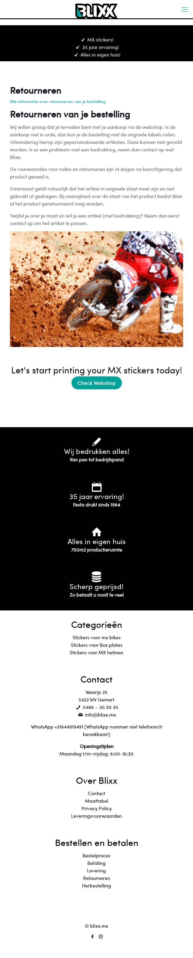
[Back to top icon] (96, 911)
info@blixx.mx (96, 714)
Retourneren (96, 877)
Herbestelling (96, 885)
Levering (96, 870)
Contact (96, 793)
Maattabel (96, 800)
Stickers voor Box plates (96, 644)
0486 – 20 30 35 (96, 707)
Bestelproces (96, 855)
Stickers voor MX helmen (96, 652)
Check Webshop (96, 382)
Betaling (96, 862)
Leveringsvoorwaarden (96, 815)
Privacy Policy (96, 808)
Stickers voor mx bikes (97, 637)
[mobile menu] (185, 9)
